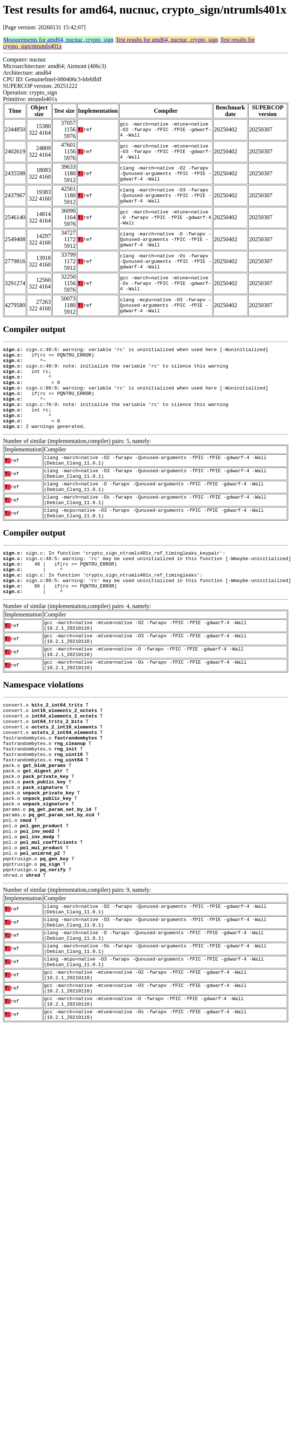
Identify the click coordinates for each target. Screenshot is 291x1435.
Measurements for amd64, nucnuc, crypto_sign (58, 40)
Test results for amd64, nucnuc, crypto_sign (167, 40)
